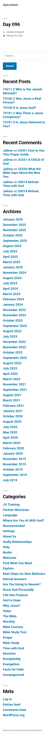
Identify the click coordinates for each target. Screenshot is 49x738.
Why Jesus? (11, 605)
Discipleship (12, 659)
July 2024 (10, 283)
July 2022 (10, 368)
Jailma (8, 150)
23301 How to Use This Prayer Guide (24, 152)
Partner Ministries (16, 510)
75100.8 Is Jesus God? (19, 108)
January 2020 (13, 453)
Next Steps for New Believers (24, 574)
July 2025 (10, 251)
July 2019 (10, 480)
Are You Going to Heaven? (22, 584)
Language (10, 515)
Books (7, 552)
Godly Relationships (17, 542)
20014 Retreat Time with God (21, 184)
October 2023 (13, 320)
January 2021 (13, 411)
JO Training (11, 504)
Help (6, 547)
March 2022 (11, 379)
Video (7, 611)
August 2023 (12, 331)
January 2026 (13, 219)
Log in (7, 699)
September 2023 (15, 326)
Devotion (9, 653)
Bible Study (11, 643)
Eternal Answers (15, 579)
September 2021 (15, 390)
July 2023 (10, 336)
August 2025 (12, 246)
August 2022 (12, 363)
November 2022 (14, 347)
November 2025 (14, 230)
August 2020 (12, 421)
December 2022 (14, 342)
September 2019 (15, 475)
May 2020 (10, 432)
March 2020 (11, 443)
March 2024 (11, 294)
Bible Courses (13, 627)
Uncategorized (13, 675)
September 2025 (15, 241)
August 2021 (12, 395)
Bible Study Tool (14, 632)
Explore (8, 568)
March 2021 (11, 400)
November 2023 (14, 315)
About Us (9, 536)
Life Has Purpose (15, 595)
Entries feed (11, 704)
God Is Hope (12, 600)
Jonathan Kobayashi (15, 32)
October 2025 (13, 235)
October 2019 (13, 469)
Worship (9, 621)
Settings (9, 531)
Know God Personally (18, 590)
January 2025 (13, 267)
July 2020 (10, 427)
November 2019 (14, 464)
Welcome (9, 558)
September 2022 (15, 358)
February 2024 (13, 299)
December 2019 (14, 459)
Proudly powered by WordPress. (28, 730)
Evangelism (11, 664)
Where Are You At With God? (23, 520)
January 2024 (13, 304)
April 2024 (10, 288)
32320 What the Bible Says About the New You (22, 173)
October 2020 (13, 416)
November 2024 (14, 273)
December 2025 (14, 225)
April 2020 (10, 437)
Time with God (13, 648)
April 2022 (10, 374)
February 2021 (13, 406)
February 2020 (13, 448)
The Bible (10, 616)
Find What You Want (17, 563)
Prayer (7, 637)
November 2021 (14, 384)
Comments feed (14, 710)
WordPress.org (14, 715)
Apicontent (10, 5)
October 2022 (13, 352)
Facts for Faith (13, 669)
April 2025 (10, 257)
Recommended (14, 526)
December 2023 (14, 310)
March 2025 (11, 262)
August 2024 (12, 278)
